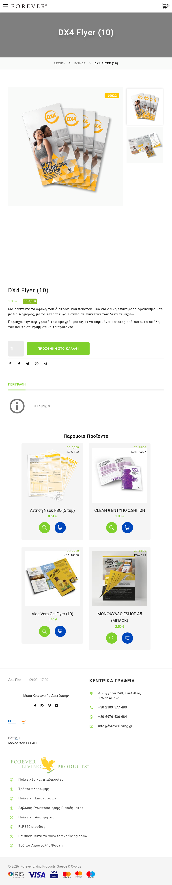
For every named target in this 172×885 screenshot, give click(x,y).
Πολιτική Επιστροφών (44, 798)
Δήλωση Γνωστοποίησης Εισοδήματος (58, 808)
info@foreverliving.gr (121, 726)
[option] (65, 146)
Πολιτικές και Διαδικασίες (48, 780)
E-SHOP (80, 63)
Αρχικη (60, 63)
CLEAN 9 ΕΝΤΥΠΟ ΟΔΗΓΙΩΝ (119, 510)
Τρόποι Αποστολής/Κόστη (48, 845)
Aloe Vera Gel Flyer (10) (52, 613)
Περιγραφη (17, 384)
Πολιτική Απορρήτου (44, 817)
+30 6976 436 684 (118, 717)
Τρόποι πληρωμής (41, 789)
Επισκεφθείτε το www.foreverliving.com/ (60, 836)
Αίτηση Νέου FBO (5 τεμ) (52, 510)
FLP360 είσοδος (39, 827)
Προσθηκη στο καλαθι (58, 348)
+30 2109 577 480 (118, 707)
